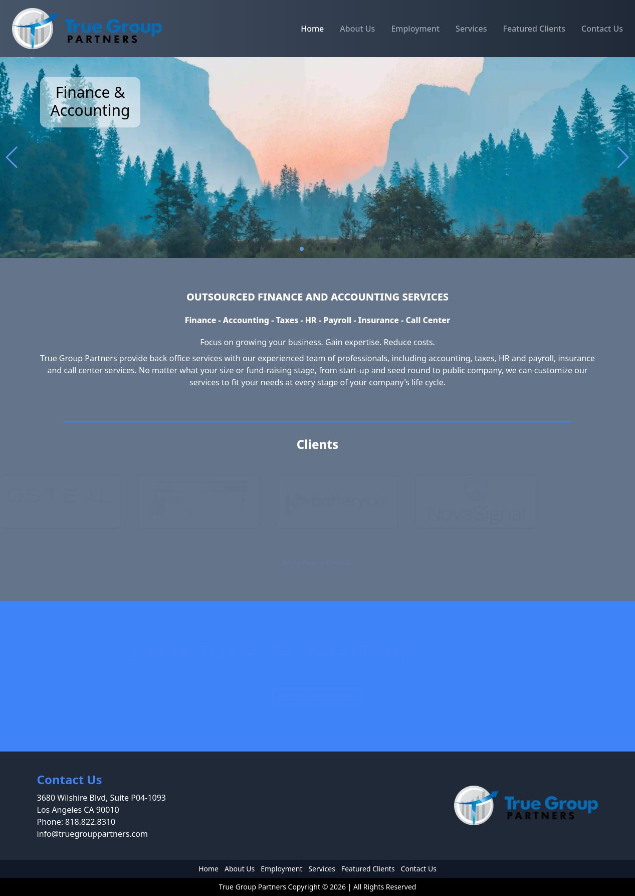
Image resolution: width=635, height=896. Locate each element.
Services (471, 28)
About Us (357, 28)
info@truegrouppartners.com (92, 833)
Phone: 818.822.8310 (76, 821)
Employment (415, 28)
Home (312, 28)
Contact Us (602, 28)
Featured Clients (534, 28)
